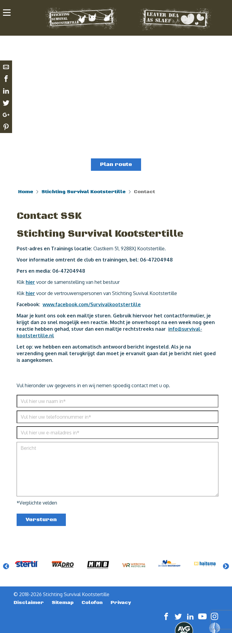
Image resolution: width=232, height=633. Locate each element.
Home (25, 192)
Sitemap (63, 602)
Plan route (116, 164)
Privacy (121, 602)
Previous (6, 566)
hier (30, 293)
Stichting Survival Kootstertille (83, 192)
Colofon (92, 602)
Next (226, 566)
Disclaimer (29, 602)
